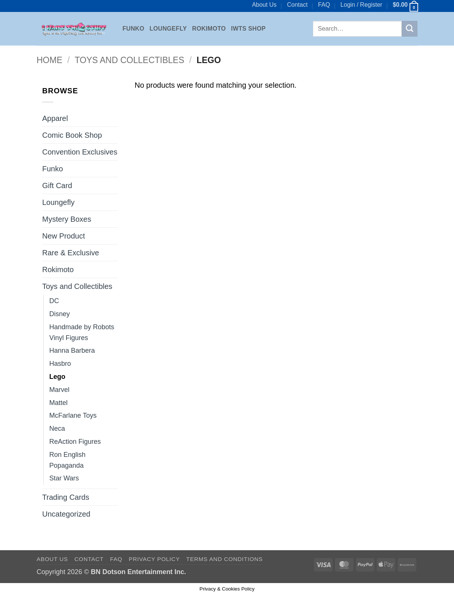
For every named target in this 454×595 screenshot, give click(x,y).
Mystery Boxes (66, 219)
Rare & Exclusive (70, 253)
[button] (361, 5)
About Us (264, 4)
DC (54, 301)
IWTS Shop (248, 28)
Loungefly (168, 28)
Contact (297, 4)
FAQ (324, 4)
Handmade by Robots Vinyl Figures (81, 332)
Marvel (59, 389)
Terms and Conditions (224, 559)
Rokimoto (209, 28)
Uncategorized (66, 514)
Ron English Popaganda (67, 460)
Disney (59, 314)
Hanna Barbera (72, 350)
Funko (133, 28)
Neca (57, 428)
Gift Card (57, 185)
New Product (63, 236)
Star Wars (64, 478)
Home (49, 60)
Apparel (55, 118)
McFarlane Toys (73, 415)
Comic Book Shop (72, 135)
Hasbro (60, 363)
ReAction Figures (75, 441)
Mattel (58, 402)
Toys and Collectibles (129, 60)
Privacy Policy (154, 559)
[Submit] (409, 29)
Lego (57, 376)
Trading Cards (65, 497)
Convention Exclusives (79, 152)
